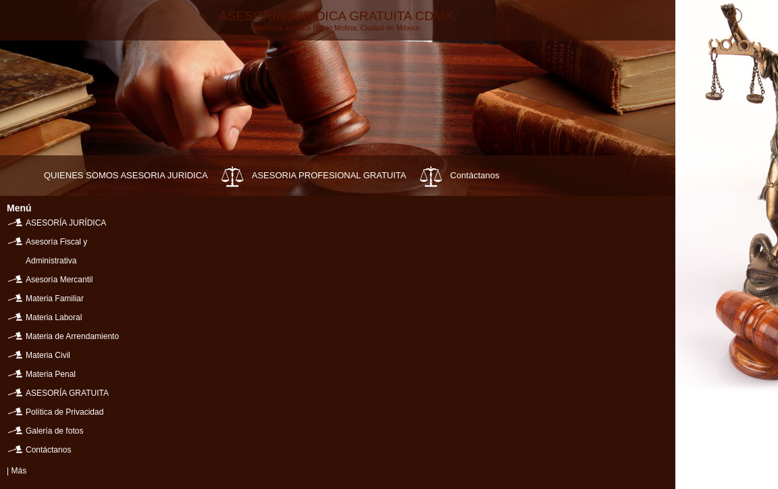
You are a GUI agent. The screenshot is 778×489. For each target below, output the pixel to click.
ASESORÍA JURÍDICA (66, 223)
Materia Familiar (55, 298)
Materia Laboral (54, 317)
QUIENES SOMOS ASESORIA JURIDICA (126, 175)
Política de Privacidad (64, 412)
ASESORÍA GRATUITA (67, 393)
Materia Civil (48, 355)
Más (18, 470)
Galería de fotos (54, 431)
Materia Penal (51, 374)
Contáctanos (475, 175)
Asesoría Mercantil (59, 279)
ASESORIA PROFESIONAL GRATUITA (329, 175)
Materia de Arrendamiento (72, 336)
